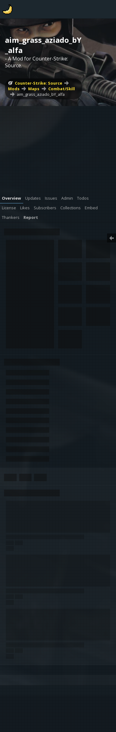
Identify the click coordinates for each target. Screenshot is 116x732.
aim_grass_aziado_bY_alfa (41, 94)
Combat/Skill (61, 88)
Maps (33, 88)
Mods (13, 88)
